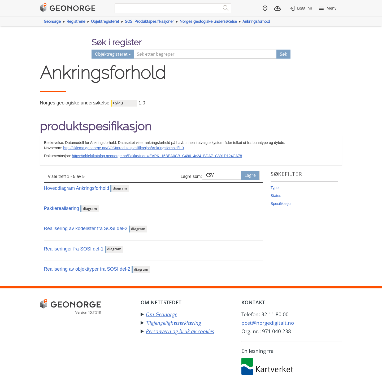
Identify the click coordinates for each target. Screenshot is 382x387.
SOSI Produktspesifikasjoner (149, 21)
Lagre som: (191, 176)
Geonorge (52, 21)
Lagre (250, 175)
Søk (283, 54)
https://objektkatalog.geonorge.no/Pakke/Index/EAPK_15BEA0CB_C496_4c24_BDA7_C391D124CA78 (157, 156)
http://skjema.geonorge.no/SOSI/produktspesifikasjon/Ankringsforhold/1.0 (123, 148)
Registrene (76, 21)
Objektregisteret (105, 21)
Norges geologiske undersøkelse (208, 21)
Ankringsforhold (256, 21)
